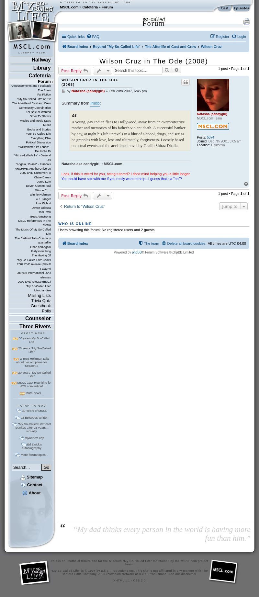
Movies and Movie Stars (35, 120)
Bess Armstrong (40, 216)
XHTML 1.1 (121, 580)
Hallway (41, 59)
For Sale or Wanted (38, 112)
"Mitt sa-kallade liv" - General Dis (32, 157)
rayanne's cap (34, 438)
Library (42, 68)
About (31, 492)
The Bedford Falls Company (33, 238)
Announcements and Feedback (31, 85)
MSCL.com (69, 7)
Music (47, 125)
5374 (210, 137)
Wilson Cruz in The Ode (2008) (153, 61)
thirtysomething (41, 251)
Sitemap (31, 477)
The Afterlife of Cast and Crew (31, 103)
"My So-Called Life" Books (34, 260)
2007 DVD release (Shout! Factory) (34, 266)
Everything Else (41, 138)
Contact (31, 484)
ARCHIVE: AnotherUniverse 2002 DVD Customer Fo (33, 171)
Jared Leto (44, 181)
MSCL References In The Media (34, 223)
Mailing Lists (39, 295)
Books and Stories (39, 129)
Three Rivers (35, 326)
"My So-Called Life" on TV (34, 99)
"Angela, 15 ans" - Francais (33, 164)
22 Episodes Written (35, 417)
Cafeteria (90, 7)
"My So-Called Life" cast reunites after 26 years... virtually (33, 427)
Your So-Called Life (38, 133)
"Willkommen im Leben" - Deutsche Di (34, 149)
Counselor (38, 318)
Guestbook (41, 305)
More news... (34, 393)
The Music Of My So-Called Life (33, 231)
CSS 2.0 (139, 580)
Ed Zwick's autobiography (32, 446)
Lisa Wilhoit (43, 203)
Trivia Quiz (41, 300)
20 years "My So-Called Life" (34, 374)
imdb (94, 103)
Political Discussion (38, 142)
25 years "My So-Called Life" (34, 350)
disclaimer (189, 574)
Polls (46, 311)
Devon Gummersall (38, 185)
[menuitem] (92, 36)
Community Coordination (35, 107)
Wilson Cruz (43, 190)
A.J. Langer (43, 199)
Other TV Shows (40, 116)
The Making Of (41, 255)
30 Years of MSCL (34, 410)
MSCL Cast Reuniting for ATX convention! (34, 384)
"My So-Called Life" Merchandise (38, 288)
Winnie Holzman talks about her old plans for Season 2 (33, 362)
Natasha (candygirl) (212, 114)
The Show (44, 90)
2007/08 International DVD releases (34, 275)
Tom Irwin (45, 212)
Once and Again (40, 247)
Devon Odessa (41, 207)
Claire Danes (42, 177)
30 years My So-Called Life (34, 340)
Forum (107, 7)
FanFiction (44, 94)
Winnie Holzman (40, 194)
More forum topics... (34, 454)
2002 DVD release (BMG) (34, 281)
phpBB (137, 252)
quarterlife (44, 242)
